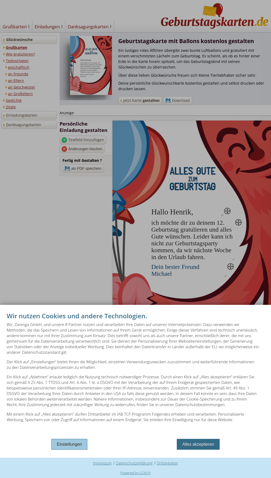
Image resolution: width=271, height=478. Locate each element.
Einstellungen (69, 444)
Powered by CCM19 (135, 472)
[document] (135, 374)
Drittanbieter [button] (167, 463)
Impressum (102, 463)
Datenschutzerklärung (134, 463)
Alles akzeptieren (198, 444)
